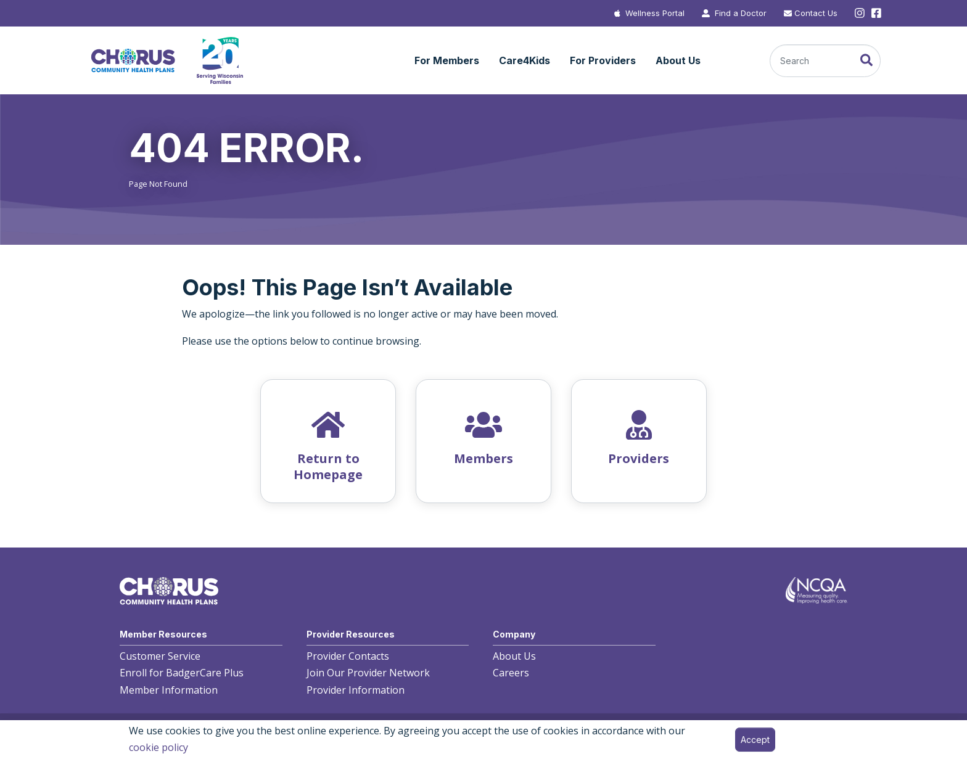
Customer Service (160, 656)
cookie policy (158, 747)
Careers (511, 672)
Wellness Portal (655, 13)
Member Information (169, 690)
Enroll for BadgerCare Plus (182, 672)
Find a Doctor (741, 13)
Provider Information (356, 690)
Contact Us (815, 13)
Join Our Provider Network (368, 672)
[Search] (825, 60)
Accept (755, 739)
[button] (446, 61)
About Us (514, 656)
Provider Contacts (348, 656)
